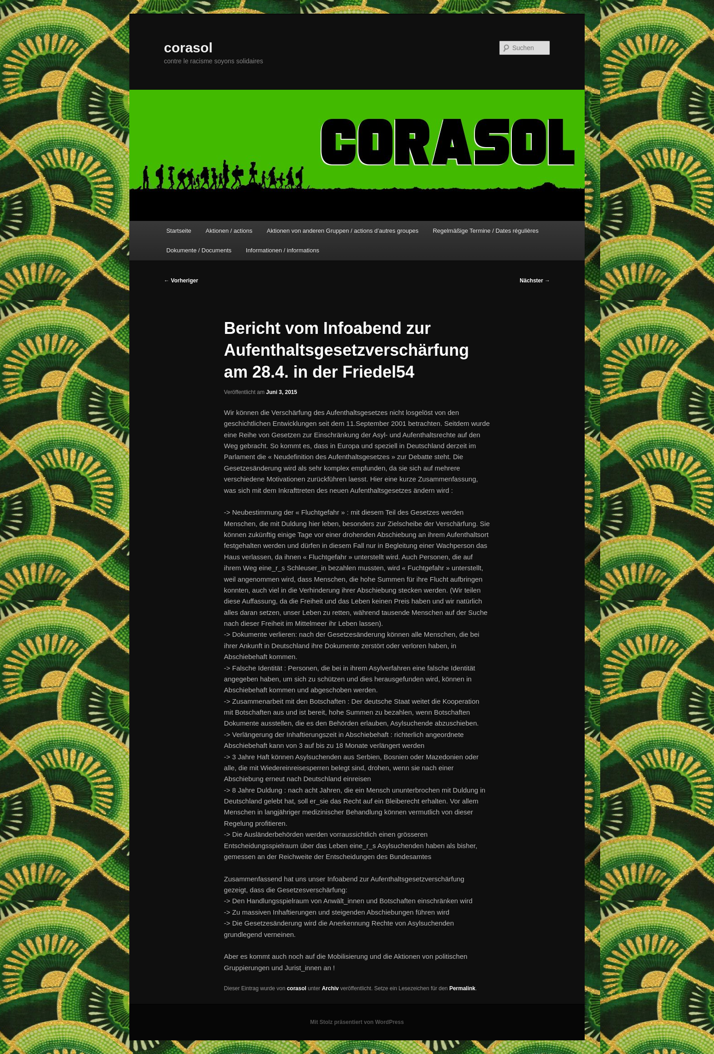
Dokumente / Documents (198, 250)
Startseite (178, 230)
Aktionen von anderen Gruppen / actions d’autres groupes (342, 230)
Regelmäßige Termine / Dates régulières (485, 230)
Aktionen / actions (229, 230)
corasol (188, 47)
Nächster (535, 280)
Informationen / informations (282, 250)
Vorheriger (181, 280)
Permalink (462, 988)
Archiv (330, 988)
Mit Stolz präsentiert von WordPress (357, 1022)
